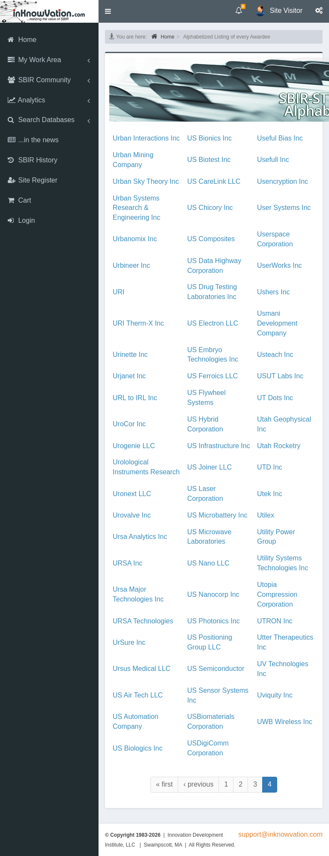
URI (119, 292)
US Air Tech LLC (138, 695)
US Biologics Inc (138, 748)
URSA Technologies (143, 621)
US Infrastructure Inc (218, 445)
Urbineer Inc (131, 265)
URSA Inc (127, 563)
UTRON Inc (275, 621)
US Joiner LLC (209, 467)
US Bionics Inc (209, 138)
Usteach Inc (275, 354)
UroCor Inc (129, 424)
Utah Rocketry (278, 445)
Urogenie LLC (134, 445)
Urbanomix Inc (135, 238)
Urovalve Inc (132, 515)
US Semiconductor (215, 668)
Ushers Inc (273, 292)
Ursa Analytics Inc (140, 536)
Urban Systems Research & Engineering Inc (136, 208)
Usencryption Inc (282, 181)
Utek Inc (269, 493)
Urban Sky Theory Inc (146, 181)
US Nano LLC (208, 563)
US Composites (211, 238)
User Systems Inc (284, 207)
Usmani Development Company (277, 323)
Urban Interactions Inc (146, 138)
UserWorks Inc (279, 265)
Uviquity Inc (275, 695)
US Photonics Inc (213, 621)
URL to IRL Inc (135, 397)
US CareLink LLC (214, 181)
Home (162, 36)
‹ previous (198, 784)
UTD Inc (269, 467)
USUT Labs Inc (280, 376)
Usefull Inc (273, 159)
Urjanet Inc (129, 376)
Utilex (265, 515)
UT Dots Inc (275, 397)
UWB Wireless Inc (284, 721)
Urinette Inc (130, 354)
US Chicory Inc (210, 207)
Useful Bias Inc (280, 138)
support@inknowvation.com (280, 834)
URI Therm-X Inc (138, 323)
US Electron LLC (212, 323)
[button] (108, 11)
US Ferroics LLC (212, 376)
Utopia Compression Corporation (277, 594)
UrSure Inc (129, 642)
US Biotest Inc (208, 159)
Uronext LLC (132, 493)
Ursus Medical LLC (141, 668)
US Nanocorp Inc (213, 594)
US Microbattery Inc (217, 515)
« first (164, 784)
